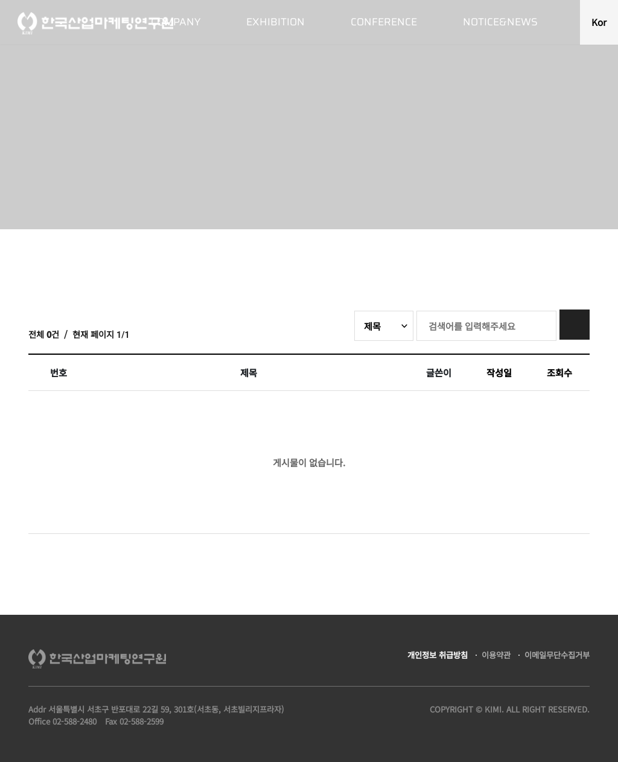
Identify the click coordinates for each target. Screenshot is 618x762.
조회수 (559, 372)
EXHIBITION (275, 22)
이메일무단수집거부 (557, 655)
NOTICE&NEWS (500, 22)
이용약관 (496, 655)
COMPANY (175, 22)
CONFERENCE (384, 22)
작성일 (499, 372)
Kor (599, 21)
